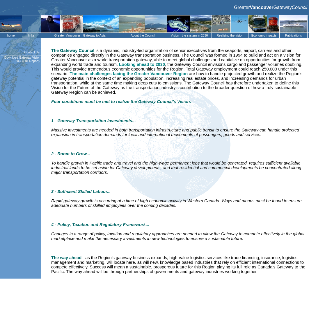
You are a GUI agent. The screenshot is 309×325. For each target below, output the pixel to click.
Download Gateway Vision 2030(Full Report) (22, 59)
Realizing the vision (230, 35)
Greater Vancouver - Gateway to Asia (80, 35)
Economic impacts (263, 35)
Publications (293, 35)
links (31, 35)
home (11, 35)
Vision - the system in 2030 (189, 35)
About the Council (143, 35)
